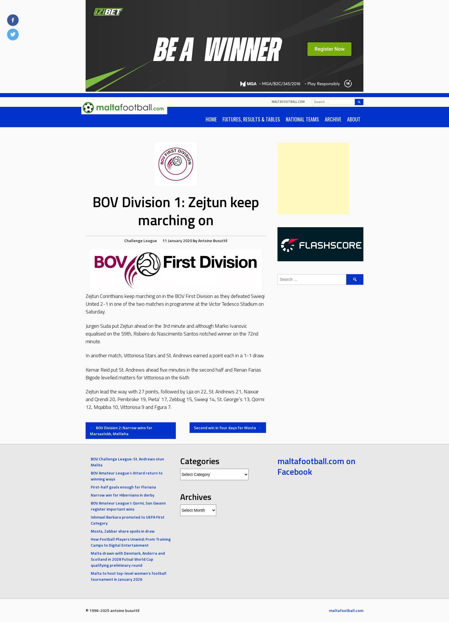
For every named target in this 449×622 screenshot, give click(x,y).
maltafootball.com (288, 101)
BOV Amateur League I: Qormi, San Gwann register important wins (128, 506)
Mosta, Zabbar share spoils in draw (123, 531)
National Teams (302, 119)
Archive (333, 119)
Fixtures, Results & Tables (251, 119)
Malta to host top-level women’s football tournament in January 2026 (128, 576)
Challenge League (140, 241)
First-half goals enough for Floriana (123, 487)
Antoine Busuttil (212, 241)
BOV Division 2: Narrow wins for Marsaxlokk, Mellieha (121, 431)
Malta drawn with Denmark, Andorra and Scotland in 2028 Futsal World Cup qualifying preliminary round (128, 559)
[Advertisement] (313, 178)
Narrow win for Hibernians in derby (122, 495)
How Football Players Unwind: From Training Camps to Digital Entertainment (131, 542)
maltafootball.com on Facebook (316, 466)
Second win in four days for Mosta (228, 428)
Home (211, 119)
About (354, 119)
